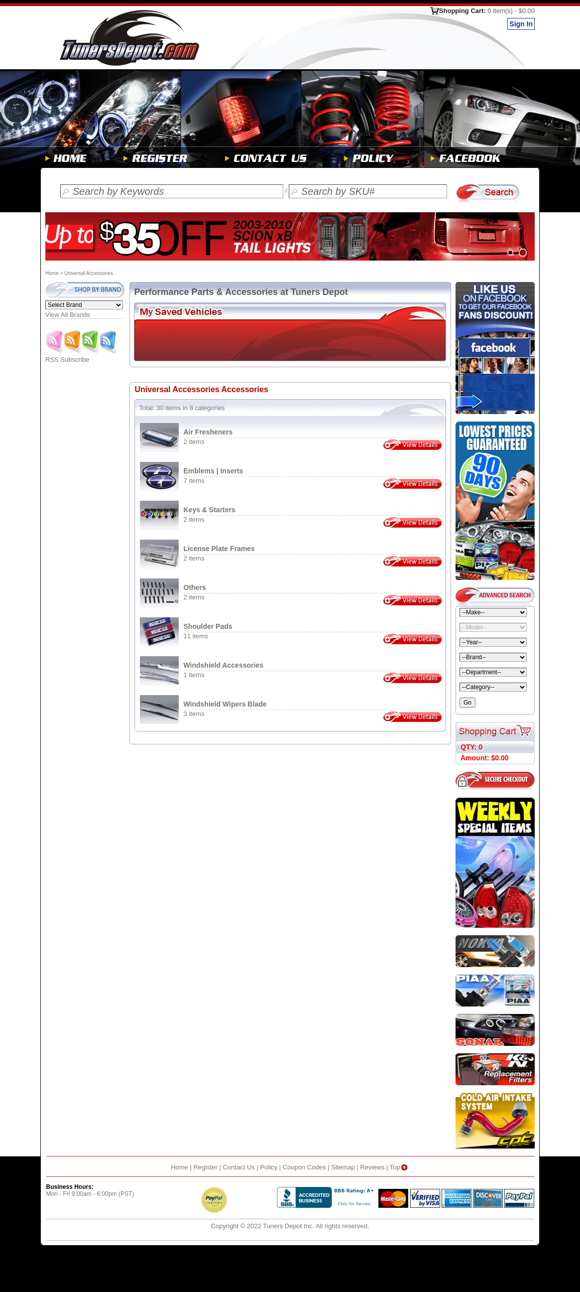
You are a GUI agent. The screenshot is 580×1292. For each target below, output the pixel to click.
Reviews (372, 1167)
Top (399, 1167)
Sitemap (343, 1167)
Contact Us (238, 1167)
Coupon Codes (304, 1167)
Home (52, 273)
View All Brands (67, 314)
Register (205, 1167)
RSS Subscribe (81, 356)
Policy (268, 1167)
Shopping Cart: (487, 10)
